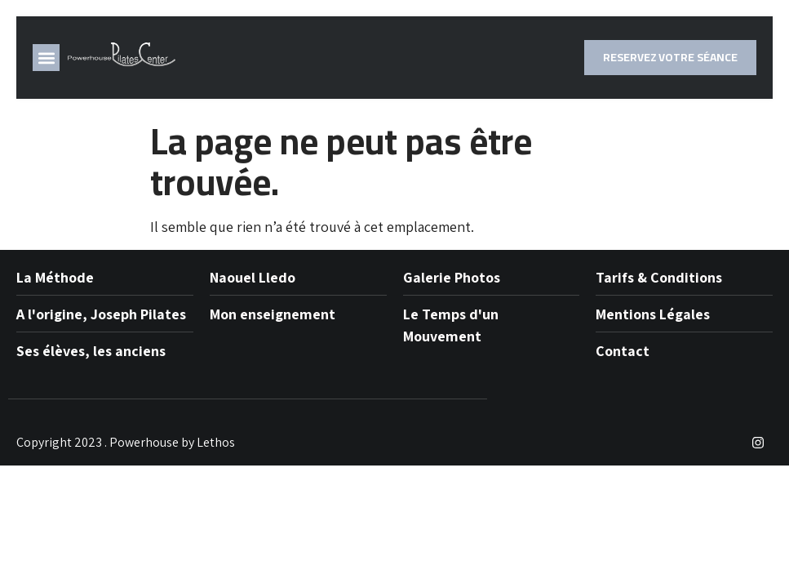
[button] (46, 57)
